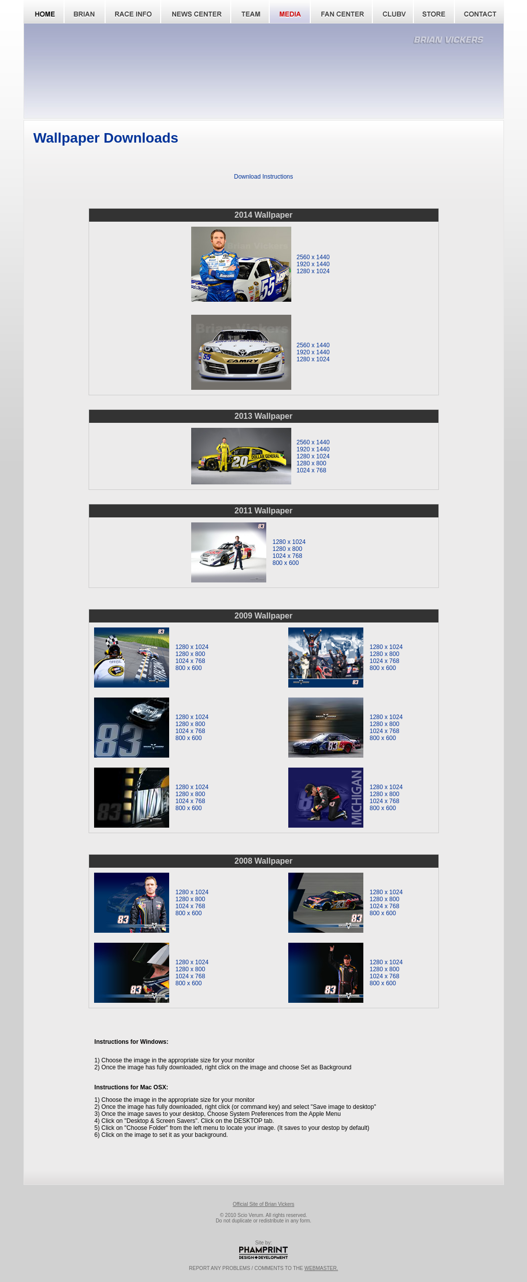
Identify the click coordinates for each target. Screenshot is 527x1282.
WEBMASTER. (321, 1268)
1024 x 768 (311, 470)
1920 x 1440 (313, 264)
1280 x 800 (311, 463)
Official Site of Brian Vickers (263, 1204)
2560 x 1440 (313, 257)
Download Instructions (263, 176)
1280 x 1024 (313, 271)
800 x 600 (286, 562)
